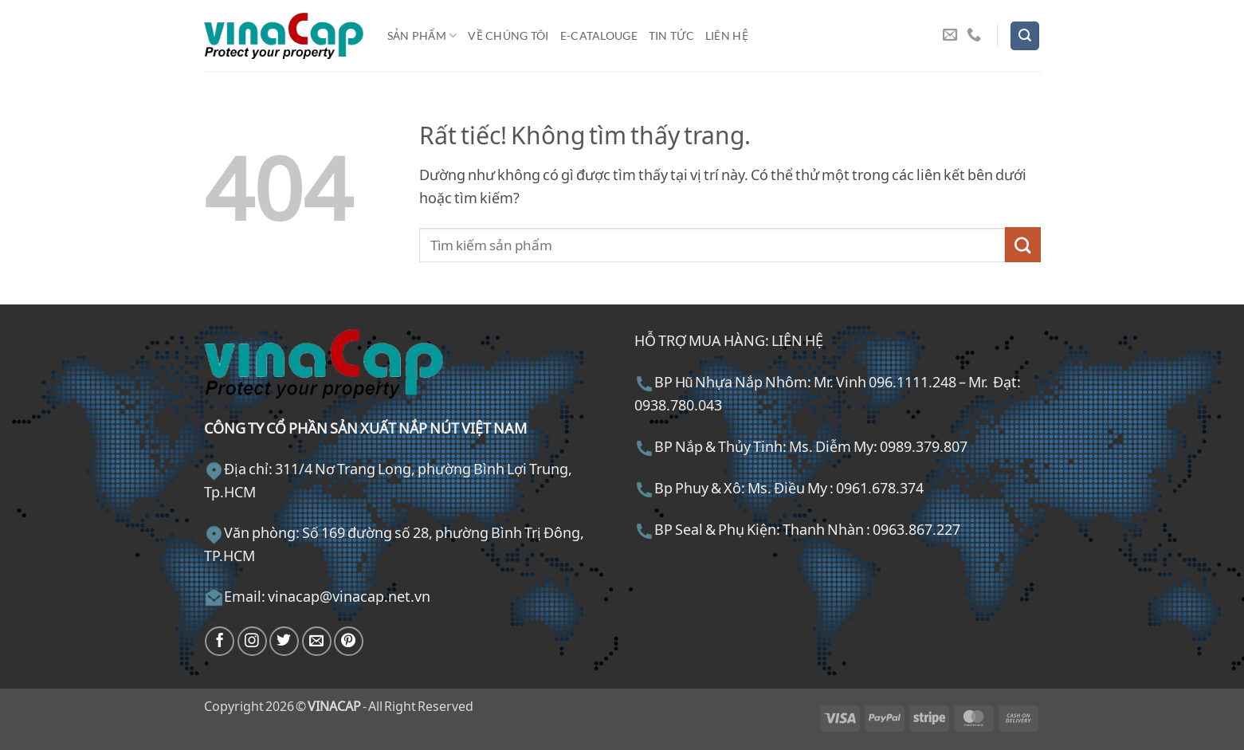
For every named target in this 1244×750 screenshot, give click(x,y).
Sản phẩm (422, 35)
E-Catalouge (599, 35)
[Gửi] (1022, 244)
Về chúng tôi (508, 35)
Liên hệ (726, 35)
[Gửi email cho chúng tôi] (950, 35)
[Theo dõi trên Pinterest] (348, 641)
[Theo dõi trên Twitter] (284, 641)
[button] (1025, 36)
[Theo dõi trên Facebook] (219, 641)
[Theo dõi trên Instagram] (252, 641)
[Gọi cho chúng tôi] (974, 35)
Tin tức (671, 35)
